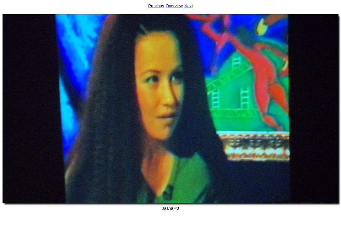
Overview (174, 5)
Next (188, 5)
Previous (156, 5)
